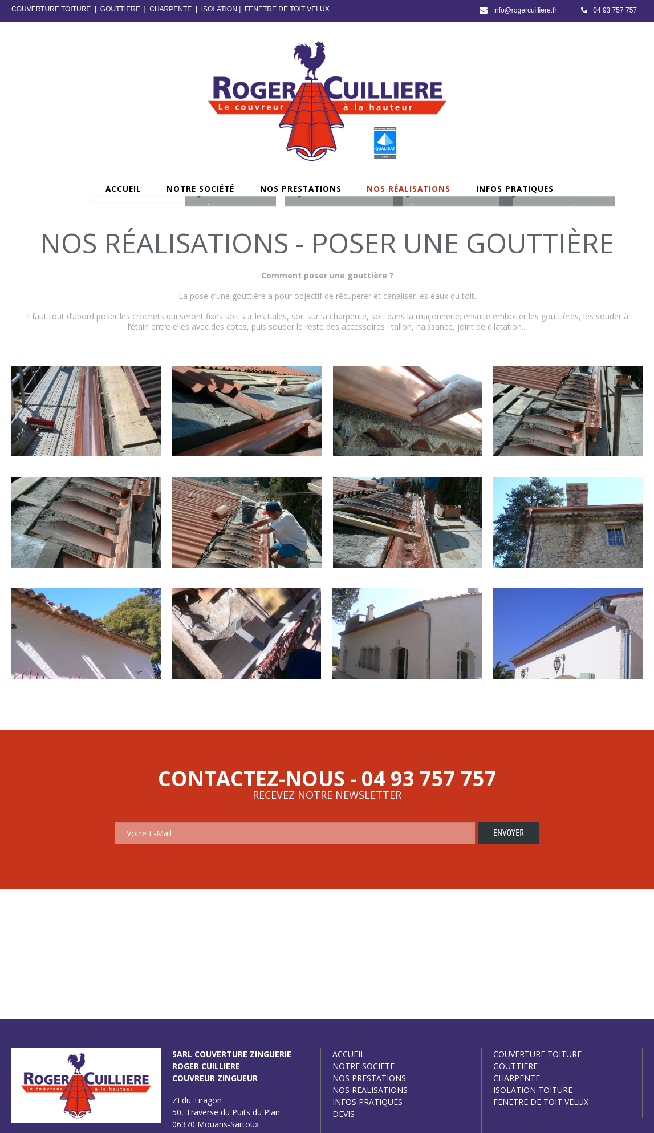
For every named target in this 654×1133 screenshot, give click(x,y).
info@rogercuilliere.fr (524, 10)
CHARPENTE (170, 9)
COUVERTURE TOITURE (51, 9)
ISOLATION (219, 9)
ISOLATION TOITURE (532, 1090)
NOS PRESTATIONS (369, 1078)
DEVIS (343, 1113)
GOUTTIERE (120, 9)
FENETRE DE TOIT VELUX (287, 9)
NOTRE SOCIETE (363, 1066)
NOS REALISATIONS (370, 1090)
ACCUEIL (348, 1054)
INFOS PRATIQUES (367, 1101)
